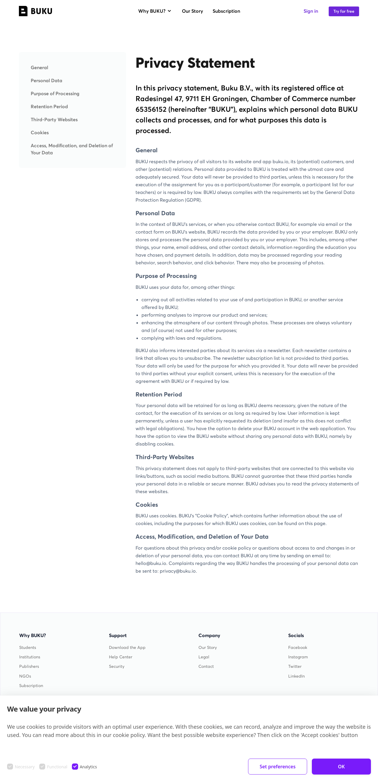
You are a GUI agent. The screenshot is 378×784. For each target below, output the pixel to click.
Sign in (311, 11)
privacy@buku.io (178, 571)
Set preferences (278, 766)
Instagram (298, 657)
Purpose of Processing (55, 93)
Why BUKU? (155, 11)
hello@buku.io (151, 563)
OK (341, 766)
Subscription (226, 11)
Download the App (127, 647)
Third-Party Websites (54, 119)
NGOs (25, 676)
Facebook (297, 647)
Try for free (343, 11)
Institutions (29, 657)
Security (116, 666)
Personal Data (46, 80)
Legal (203, 657)
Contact (206, 666)
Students (27, 647)
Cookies (40, 132)
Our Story (192, 11)
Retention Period (49, 106)
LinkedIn (296, 676)
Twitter (295, 666)
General (39, 67)
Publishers (29, 666)
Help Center (120, 657)
